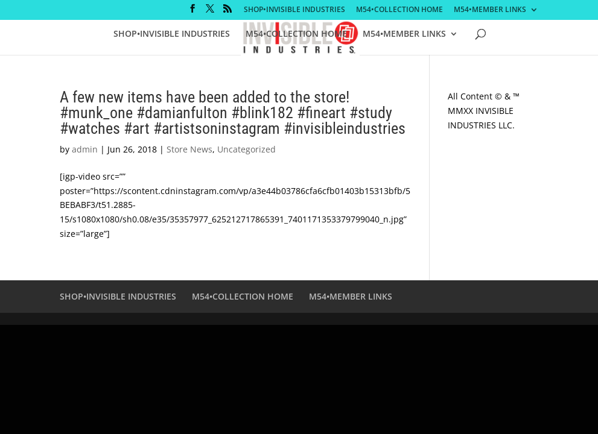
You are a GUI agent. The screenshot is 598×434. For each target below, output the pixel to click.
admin (85, 149)
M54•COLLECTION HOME (399, 10)
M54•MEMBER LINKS (490, 10)
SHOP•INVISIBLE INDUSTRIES (294, 10)
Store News (189, 149)
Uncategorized (246, 149)
